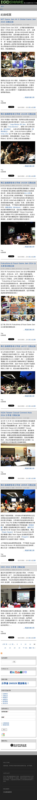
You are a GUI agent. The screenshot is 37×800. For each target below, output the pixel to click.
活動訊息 (5, 695)
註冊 (34, 107)
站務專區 (5, 694)
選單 (2, 6)
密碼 (3, 717)
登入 (30, 107)
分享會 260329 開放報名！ (15, 683)
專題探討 (5, 697)
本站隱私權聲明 (7, 792)
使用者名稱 (4, 711)
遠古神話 (7, 129)
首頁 (1, 9)
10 (25, 644)
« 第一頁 (4, 644)
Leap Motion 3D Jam (18, 124)
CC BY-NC (10, 778)
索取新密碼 (6, 725)
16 (19, 648)
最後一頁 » (32, 648)
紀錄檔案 (3, 103)
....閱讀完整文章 (29, 97)
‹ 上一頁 (11, 644)
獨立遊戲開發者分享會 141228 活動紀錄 (18, 114)
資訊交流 (5, 703)
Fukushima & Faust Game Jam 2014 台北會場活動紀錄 (18, 264)
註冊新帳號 (6, 723)
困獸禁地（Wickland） (13, 207)
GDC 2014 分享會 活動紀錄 (13, 567)
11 (30, 644)
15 (14, 648)
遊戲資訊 (5, 699)
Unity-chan (5, 134)
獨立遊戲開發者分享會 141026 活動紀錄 (18, 183)
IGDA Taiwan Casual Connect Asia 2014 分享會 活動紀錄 (16, 414)
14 (10, 648)
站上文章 (27, 193)
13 (5, 648)
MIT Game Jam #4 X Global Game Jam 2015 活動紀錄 (18, 20)
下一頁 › (25, 648)
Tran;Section (13, 127)
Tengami (25, 537)
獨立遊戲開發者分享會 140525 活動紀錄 (18, 485)
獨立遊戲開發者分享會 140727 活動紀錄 (18, 346)
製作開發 (5, 701)
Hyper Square (7, 532)
